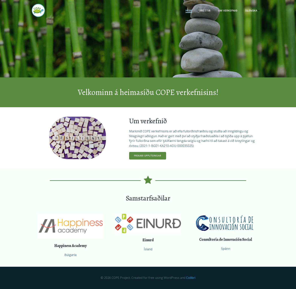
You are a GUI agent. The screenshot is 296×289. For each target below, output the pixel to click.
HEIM (189, 10)
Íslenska (253, 10)
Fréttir (205, 10)
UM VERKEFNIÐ (227, 10)
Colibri (190, 278)
